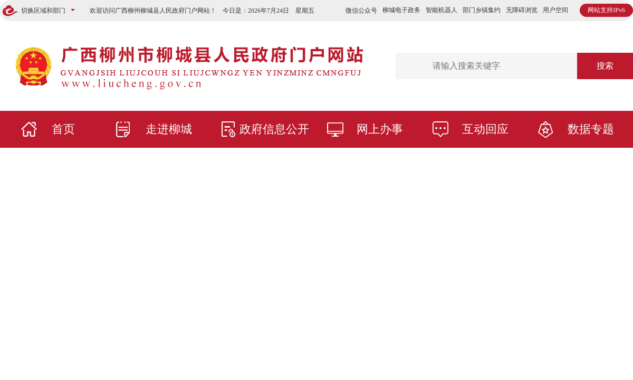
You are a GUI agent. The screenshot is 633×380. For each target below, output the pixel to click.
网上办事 (380, 129)
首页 (63, 129)
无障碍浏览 (522, 10)
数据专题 (591, 129)
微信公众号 (361, 10)
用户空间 (555, 10)
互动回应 (485, 129)
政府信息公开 (274, 129)
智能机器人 (441, 10)
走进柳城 (169, 129)
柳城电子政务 (401, 10)
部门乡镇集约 (482, 10)
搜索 (605, 65)
